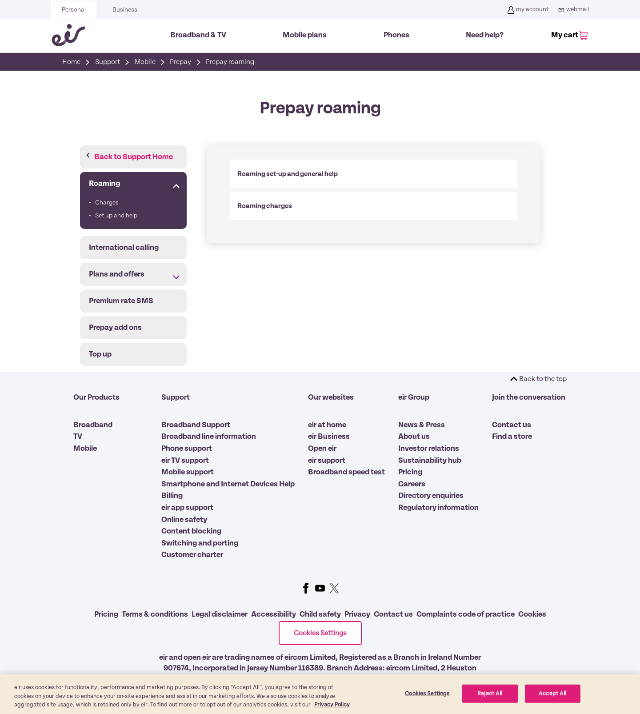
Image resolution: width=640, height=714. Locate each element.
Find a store (512, 437)
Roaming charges (264, 205)
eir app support (187, 508)
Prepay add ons (115, 328)
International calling (124, 248)
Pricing (410, 472)
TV (77, 437)
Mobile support (187, 472)
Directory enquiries (431, 496)
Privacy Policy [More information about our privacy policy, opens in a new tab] (332, 710)
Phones (396, 35)
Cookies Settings (320, 633)
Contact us (511, 425)
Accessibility (273, 614)
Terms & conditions (155, 614)
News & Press (421, 425)
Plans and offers (116, 274)
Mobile (85, 449)
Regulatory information (438, 508)
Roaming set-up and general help (287, 173)
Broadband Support (195, 425)
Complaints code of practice (465, 614)
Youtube (320, 588)
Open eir (322, 449)
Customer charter (192, 555)
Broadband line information (208, 437)
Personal (74, 10)
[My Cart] (568, 36)
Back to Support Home (133, 157)
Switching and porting (199, 543)
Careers (411, 484)
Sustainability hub (429, 461)
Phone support (186, 449)
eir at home (327, 425)
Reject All (489, 699)
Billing (172, 496)
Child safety (320, 614)
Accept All (552, 699)
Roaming (104, 184)
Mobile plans (305, 35)
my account (526, 9)
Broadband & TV (198, 35)
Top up (100, 354)
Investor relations (428, 449)
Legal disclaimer (220, 614)
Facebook (305, 588)
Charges (107, 203)
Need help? (485, 35)
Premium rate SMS (121, 301)
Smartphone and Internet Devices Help (228, 484)
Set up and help (116, 216)
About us (414, 437)
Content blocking (191, 531)
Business (124, 10)
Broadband (92, 425)
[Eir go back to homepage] (68, 35)
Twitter (334, 588)
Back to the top (543, 378)
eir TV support (185, 461)
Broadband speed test (346, 472)
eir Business (329, 437)
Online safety (184, 520)
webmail (572, 9)
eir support (326, 461)
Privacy (357, 614)
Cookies (532, 614)
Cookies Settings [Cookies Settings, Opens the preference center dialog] (427, 699)
